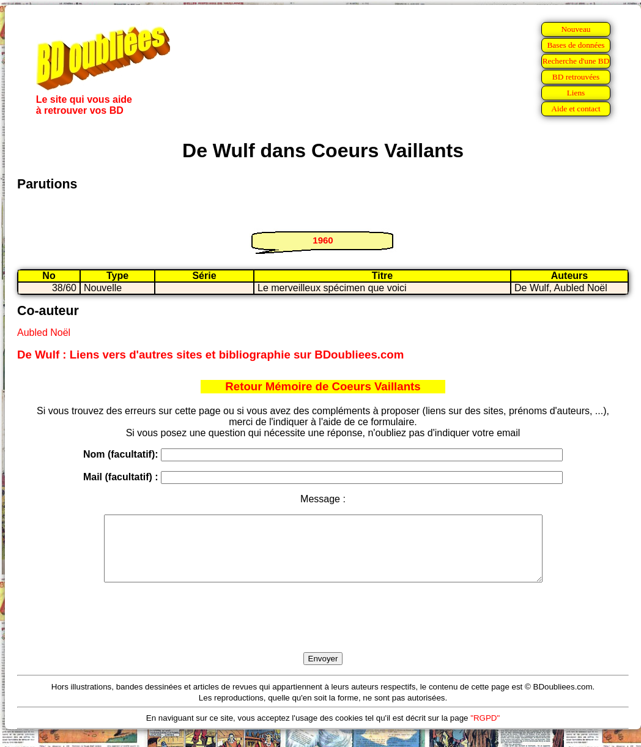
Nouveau (575, 29)
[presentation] (323, 631)
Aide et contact (576, 108)
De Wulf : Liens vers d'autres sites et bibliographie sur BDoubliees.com (210, 354)
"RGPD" (485, 730)
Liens (576, 92)
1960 (323, 240)
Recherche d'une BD (576, 60)
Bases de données (575, 45)
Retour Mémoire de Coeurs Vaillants (322, 386)
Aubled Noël (43, 332)
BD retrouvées (575, 76)
